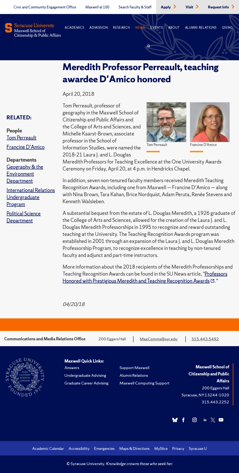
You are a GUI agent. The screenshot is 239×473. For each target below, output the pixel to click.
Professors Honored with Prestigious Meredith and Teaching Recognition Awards (145, 277)
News (140, 28)
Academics (74, 28)
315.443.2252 (215, 402)
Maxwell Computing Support (144, 383)
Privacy (178, 448)
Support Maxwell (134, 367)
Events (156, 28)
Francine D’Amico (26, 147)
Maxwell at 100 (97, 7)
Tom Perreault (21, 137)
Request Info (219, 7)
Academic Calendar (48, 448)
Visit (190, 7)
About (174, 28)
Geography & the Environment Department (25, 174)
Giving (227, 28)
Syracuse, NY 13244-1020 (205, 395)
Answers (71, 367)
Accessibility (79, 448)
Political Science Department (24, 217)
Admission (98, 28)
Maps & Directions (134, 448)
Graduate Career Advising (86, 383)
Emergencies (104, 448)
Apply (166, 7)
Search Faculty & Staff (135, 7)
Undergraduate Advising (85, 375)
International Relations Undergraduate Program (31, 197)
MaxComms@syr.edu (158, 338)
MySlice (161, 448)
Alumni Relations (201, 28)
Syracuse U (198, 448)
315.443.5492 (205, 338)
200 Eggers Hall (215, 388)
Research (121, 28)
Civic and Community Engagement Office (45, 7)
